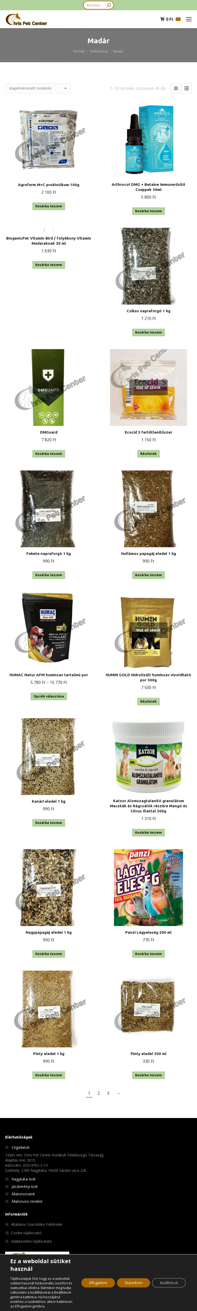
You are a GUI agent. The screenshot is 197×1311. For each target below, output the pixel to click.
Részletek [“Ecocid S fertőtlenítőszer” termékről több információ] (148, 454)
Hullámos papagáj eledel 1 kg (148, 553)
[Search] (98, 5)
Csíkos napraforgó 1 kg (148, 311)
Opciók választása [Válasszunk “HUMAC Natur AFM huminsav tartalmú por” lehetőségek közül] (49, 696)
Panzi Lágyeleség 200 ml (148, 932)
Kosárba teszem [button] (48, 206)
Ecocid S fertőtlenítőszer (148, 432)
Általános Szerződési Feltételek (36, 1224)
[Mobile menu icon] (189, 19)
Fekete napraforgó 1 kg (48, 553)
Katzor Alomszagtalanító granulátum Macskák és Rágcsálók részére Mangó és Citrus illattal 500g (148, 806)
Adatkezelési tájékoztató (31, 1241)
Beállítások (169, 1282)
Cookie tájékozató (26, 1232)
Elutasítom (133, 1282)
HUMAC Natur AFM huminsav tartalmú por (48, 675)
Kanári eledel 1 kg (48, 801)
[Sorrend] (38, 88)
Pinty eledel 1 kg (48, 1053)
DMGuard (48, 432)
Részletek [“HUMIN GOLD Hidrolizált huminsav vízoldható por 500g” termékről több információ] (148, 701)
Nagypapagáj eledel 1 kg (49, 932)
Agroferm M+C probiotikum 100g (48, 184)
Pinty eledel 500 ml (148, 1053)
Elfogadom (98, 1282)
